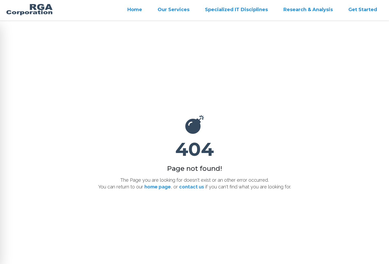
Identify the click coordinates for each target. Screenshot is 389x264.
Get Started (362, 9)
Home (134, 9)
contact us (191, 186)
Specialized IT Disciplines (236, 9)
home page (157, 186)
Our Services (173, 9)
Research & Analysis (308, 9)
